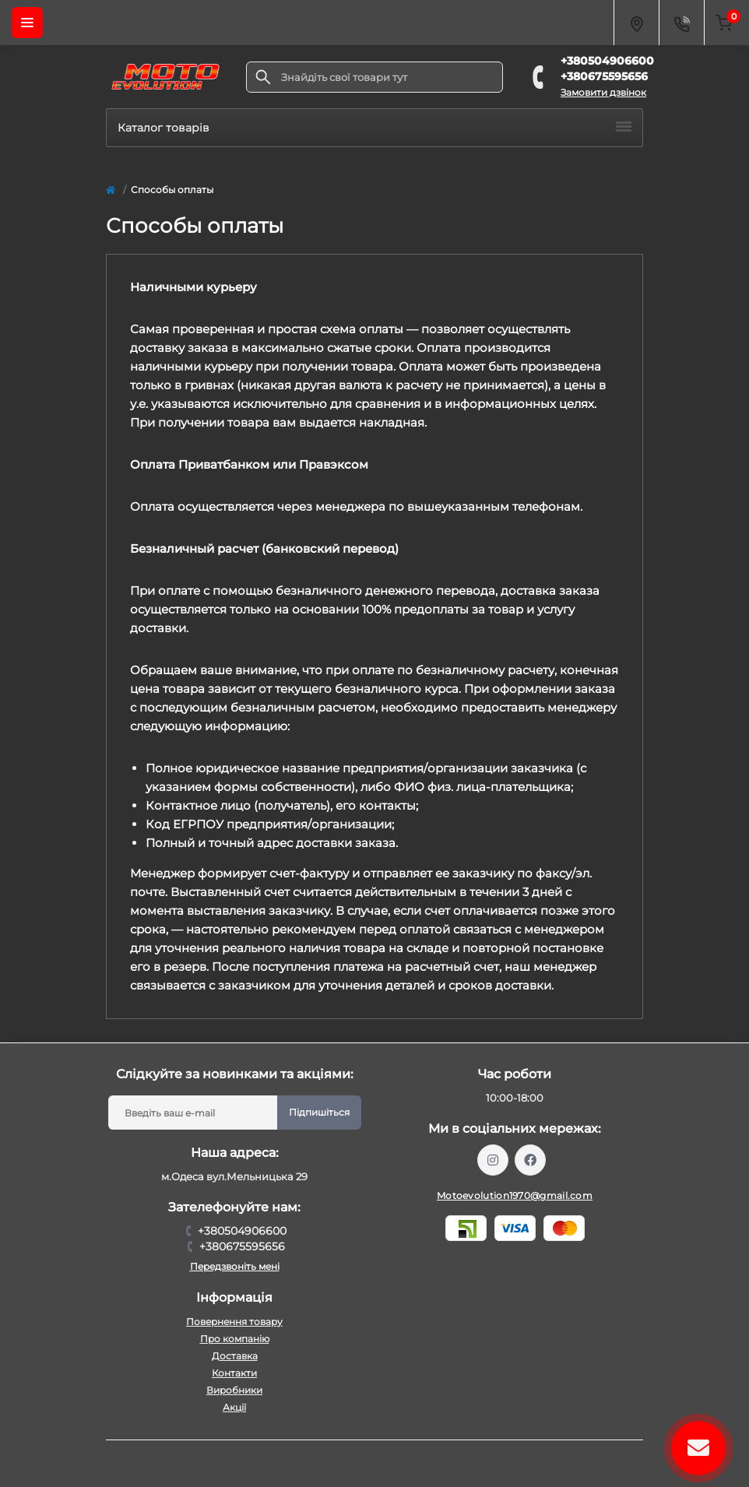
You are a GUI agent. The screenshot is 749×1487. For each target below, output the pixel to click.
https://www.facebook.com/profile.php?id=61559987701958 (530, 1160)
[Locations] (636, 22)
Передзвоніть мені (235, 1266)
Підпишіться (319, 1112)
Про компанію (234, 1339)
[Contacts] (681, 22)
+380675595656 (604, 76)
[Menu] (27, 22)
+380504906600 (607, 61)
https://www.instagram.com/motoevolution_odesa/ (492, 1160)
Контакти (234, 1373)
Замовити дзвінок (603, 92)
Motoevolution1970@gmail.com (515, 1195)
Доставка (235, 1356)
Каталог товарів (374, 128)
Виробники (234, 1390)
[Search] (263, 77)
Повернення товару (234, 1321)
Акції (234, 1407)
